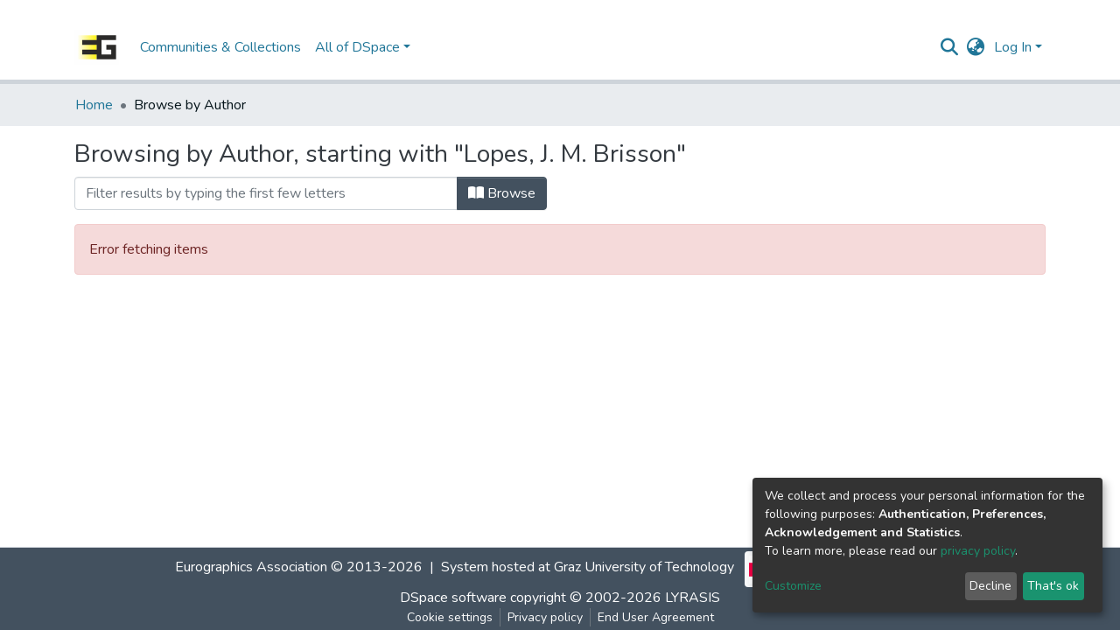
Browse (502, 193)
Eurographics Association (251, 567)
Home (94, 105)
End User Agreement (656, 617)
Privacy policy (545, 617)
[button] (976, 47)
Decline (991, 586)
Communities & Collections (220, 47)
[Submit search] (950, 47)
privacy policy (978, 550)
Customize (793, 586)
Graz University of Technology (644, 567)
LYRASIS (692, 597)
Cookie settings (450, 617)
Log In (1013, 47)
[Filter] (266, 193)
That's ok (1053, 586)
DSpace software (453, 597)
